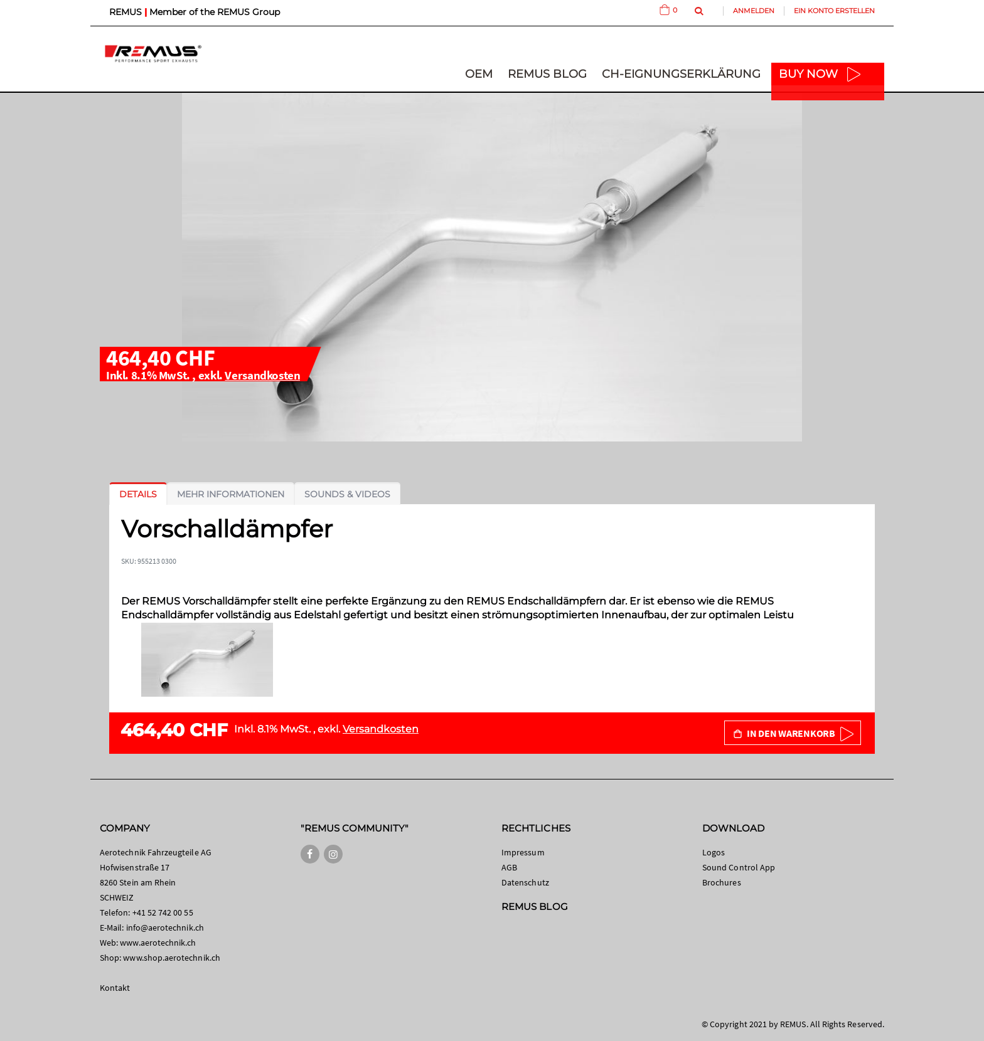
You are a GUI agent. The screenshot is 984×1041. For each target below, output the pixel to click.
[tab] (138, 494)
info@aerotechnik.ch (165, 927)
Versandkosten (262, 375)
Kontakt (115, 987)
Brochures (721, 882)
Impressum (523, 852)
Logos (713, 852)
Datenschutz (525, 882)
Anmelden (753, 10)
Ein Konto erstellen (834, 10)
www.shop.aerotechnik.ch (171, 957)
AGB (509, 867)
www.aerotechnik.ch (158, 942)
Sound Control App (738, 867)
